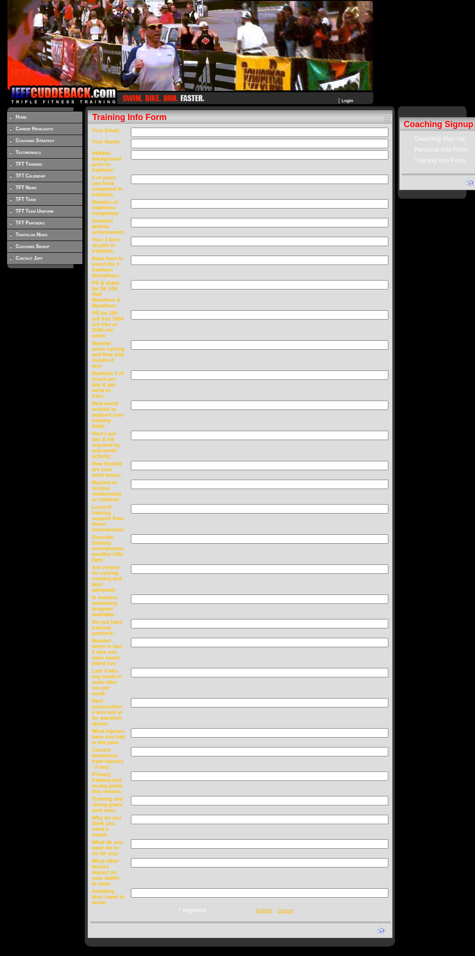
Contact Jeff (29, 258)
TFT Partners (30, 222)
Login (348, 100)
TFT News (26, 187)
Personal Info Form (440, 149)
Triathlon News (32, 234)
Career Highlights (34, 128)
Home (21, 117)
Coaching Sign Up (439, 138)
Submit (264, 910)
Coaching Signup (32, 246)
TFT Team (26, 199)
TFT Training (29, 164)
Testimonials (28, 152)
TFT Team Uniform (34, 211)
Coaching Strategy (35, 140)
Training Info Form (439, 160)
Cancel (285, 910)
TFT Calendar (30, 175)
